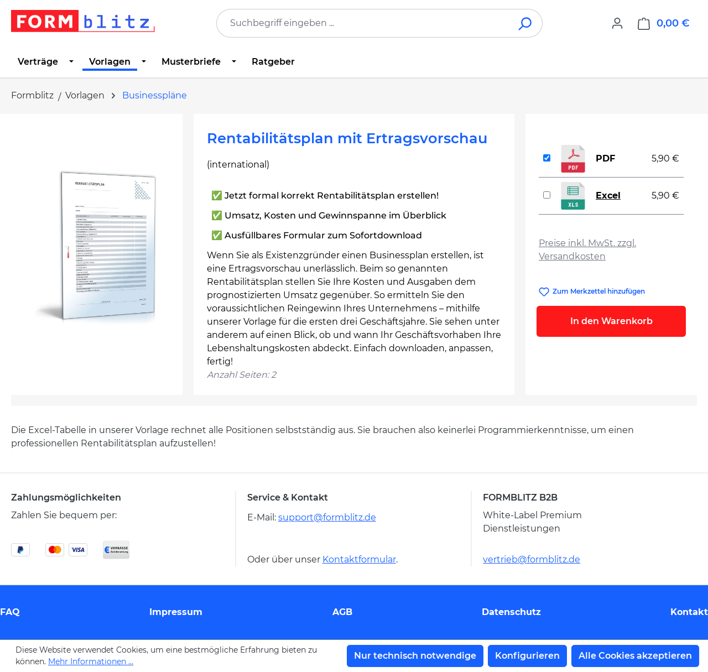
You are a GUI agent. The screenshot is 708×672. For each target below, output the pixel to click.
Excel (608, 195)
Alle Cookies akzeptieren (635, 655)
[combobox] (362, 23)
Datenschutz (511, 612)
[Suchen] (526, 23)
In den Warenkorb (611, 321)
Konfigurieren (527, 655)
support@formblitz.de (327, 517)
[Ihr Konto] (617, 23)
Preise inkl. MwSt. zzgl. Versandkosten (587, 250)
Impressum (175, 612)
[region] (97, 246)
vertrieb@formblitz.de (531, 559)
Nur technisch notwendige (415, 655)
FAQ (10, 612)
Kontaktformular (359, 559)
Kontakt (689, 612)
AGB (342, 612)
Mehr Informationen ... (90, 661)
